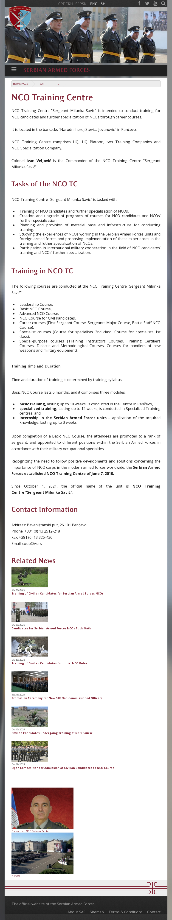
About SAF (76, 911)
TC (57, 83)
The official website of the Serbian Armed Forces (53, 903)
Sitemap (97, 911)
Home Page (20, 83)
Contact (154, 911)
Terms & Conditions (125, 911)
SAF (42, 83)
